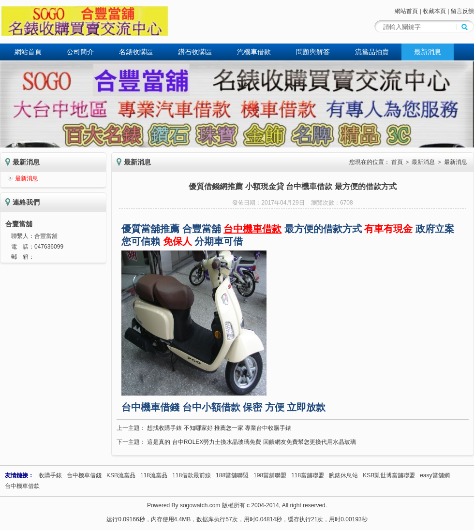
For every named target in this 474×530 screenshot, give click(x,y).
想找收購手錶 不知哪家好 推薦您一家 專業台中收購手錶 (219, 428)
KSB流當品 (120, 475)
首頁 (397, 162)
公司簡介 (80, 52)
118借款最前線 (191, 475)
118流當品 (153, 475)
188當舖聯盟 (232, 475)
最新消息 (427, 52)
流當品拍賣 (372, 52)
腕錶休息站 (343, 475)
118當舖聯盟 (307, 475)
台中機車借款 (22, 486)
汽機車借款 (254, 52)
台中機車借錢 (84, 475)
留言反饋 (462, 11)
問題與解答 (313, 52)
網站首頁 (406, 11)
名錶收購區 (136, 52)
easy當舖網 (434, 475)
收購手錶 (50, 475)
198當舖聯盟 (269, 475)
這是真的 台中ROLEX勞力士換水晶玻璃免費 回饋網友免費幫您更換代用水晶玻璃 (251, 442)
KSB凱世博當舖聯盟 (389, 475)
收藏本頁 (434, 11)
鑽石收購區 (195, 52)
